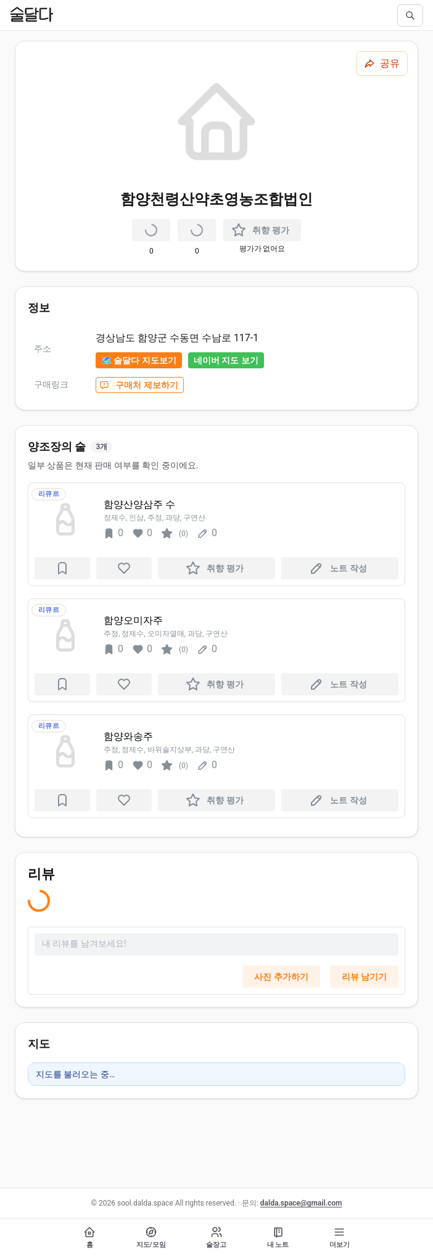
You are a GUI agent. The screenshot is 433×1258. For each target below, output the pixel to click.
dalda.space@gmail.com (301, 1203)
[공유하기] (382, 63)
